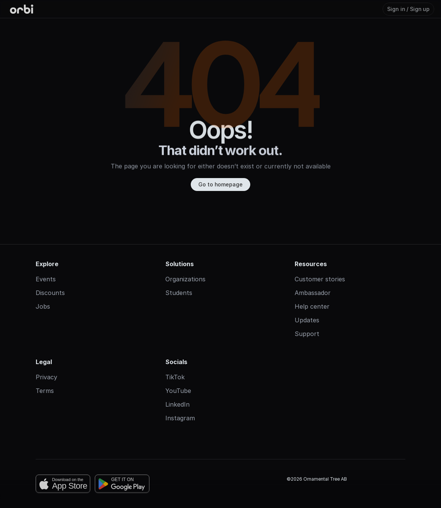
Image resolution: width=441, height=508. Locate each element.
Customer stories (320, 279)
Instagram (180, 418)
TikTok (175, 377)
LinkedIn (177, 404)
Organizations (185, 279)
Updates (307, 320)
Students (178, 293)
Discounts (50, 293)
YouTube (178, 390)
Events (46, 279)
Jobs (43, 306)
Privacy (46, 377)
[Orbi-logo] (21, 9)
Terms (45, 390)
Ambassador (313, 293)
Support (307, 334)
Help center (312, 306)
